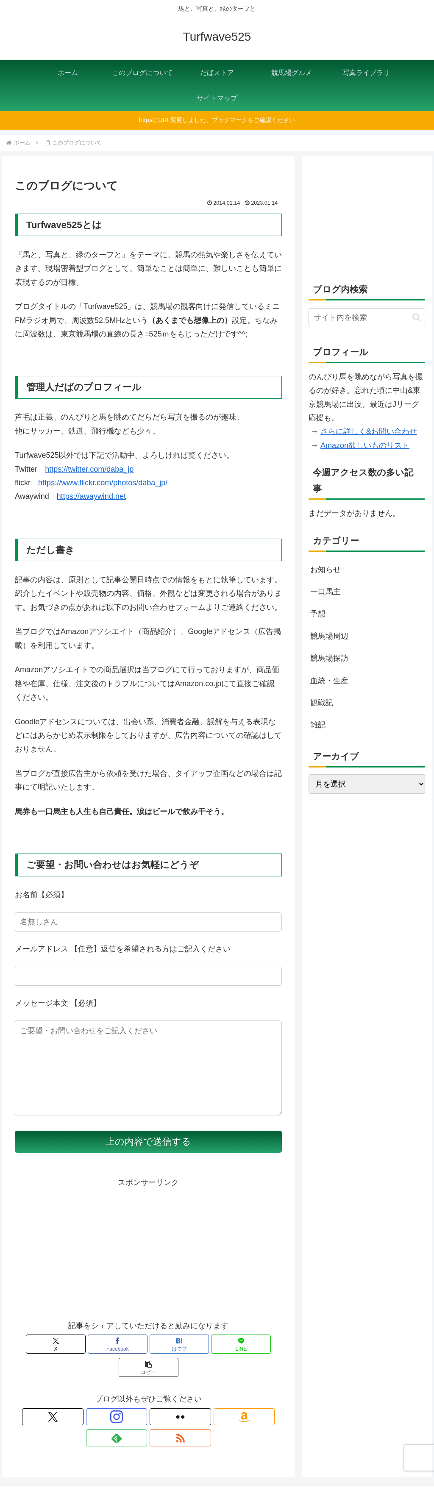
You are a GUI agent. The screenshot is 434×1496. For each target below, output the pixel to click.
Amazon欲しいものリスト (364, 445)
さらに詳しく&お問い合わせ (368, 431)
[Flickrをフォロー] (138, 1410)
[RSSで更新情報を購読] (197, 1410)
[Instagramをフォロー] (119, 1410)
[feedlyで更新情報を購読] (177, 1410)
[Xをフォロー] (99, 1410)
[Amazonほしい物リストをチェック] (158, 1410)
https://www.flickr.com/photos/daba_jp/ (102, 482)
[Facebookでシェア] (103, 1361)
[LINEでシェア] (193, 1361)
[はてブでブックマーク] (148, 1361)
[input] (367, 317)
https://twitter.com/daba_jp (89, 469)
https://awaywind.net (91, 496)
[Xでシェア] (58, 1361)
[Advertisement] (148, 1265)
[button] (238, 1361)
